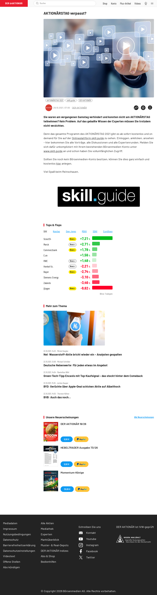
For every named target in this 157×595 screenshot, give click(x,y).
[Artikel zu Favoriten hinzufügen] (150, 107)
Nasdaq (56, 231)
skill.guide (71, 100)
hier (58, 163)
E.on (46, 255)
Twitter (86, 557)
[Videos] (138, 3)
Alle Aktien (47, 523)
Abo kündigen (11, 567)
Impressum (10, 528)
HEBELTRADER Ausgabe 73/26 (79, 447)
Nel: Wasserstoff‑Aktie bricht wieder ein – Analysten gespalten (83, 354)
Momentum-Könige (72, 472)
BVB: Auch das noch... (57, 397)
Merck (46, 244)
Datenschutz (10, 539)
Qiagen (47, 288)
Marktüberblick (50, 539)
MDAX (84, 231)
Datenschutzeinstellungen (19, 550)
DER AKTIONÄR (85, 100)
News (72, 239)
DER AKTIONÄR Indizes (54, 550)
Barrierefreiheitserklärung (19, 545)
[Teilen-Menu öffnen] (136, 107)
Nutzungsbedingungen (17, 534)
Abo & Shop (48, 556)
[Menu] (153, 3)
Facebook (88, 551)
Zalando (47, 283)
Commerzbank (50, 250)
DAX (45, 231)
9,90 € (66, 464)
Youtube (87, 539)
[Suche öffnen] (37, 3)
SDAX (95, 231)
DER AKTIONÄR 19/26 (73, 424)
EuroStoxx (108, 231)
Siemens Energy (51, 277)
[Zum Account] (113, 3)
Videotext (9, 556)
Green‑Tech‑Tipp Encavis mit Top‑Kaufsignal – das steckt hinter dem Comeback (93, 376)
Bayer (46, 271)
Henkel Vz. (48, 266)
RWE (46, 261)
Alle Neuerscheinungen (144, 417)
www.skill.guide (53, 151)
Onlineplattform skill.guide (88, 138)
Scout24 (47, 239)
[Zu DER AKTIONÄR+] (125, 3)
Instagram (88, 545)
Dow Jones (71, 231)
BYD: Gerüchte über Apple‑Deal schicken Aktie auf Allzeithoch (82, 386)
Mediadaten (10, 523)
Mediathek (47, 528)
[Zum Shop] (105, 3)
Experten (46, 534)
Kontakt (87, 532)
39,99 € (67, 489)
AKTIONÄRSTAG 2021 (55, 100)
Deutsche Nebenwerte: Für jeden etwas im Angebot (75, 365)
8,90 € (66, 439)
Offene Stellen (11, 561)
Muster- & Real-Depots (55, 545)
